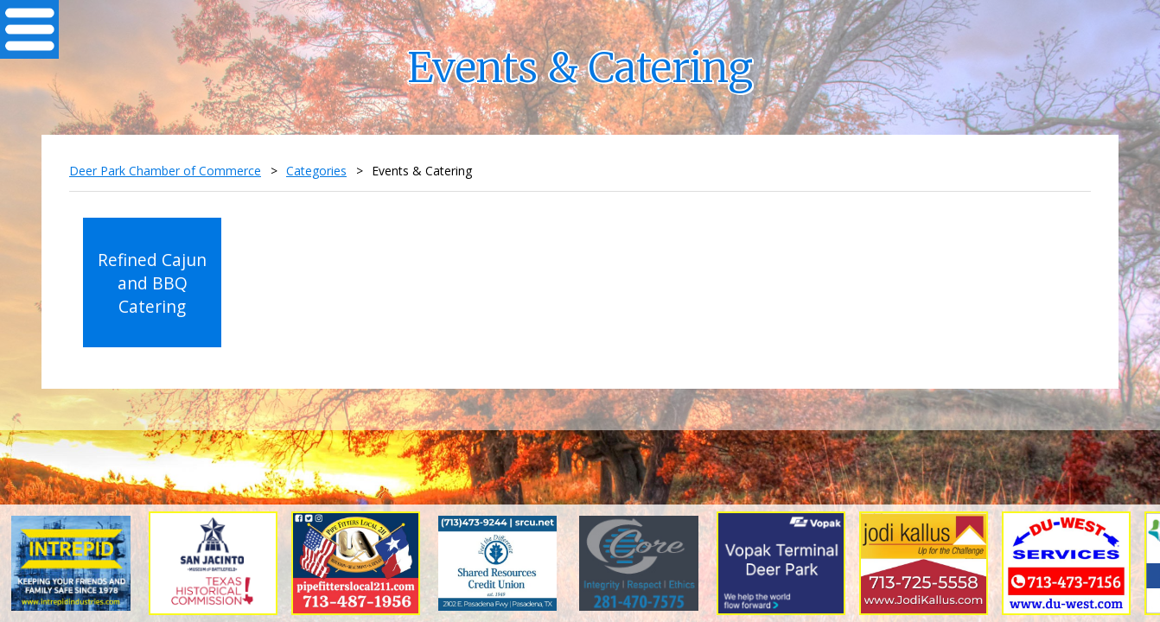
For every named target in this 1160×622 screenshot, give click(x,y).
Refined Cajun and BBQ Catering (152, 283)
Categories (316, 170)
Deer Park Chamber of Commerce (165, 170)
